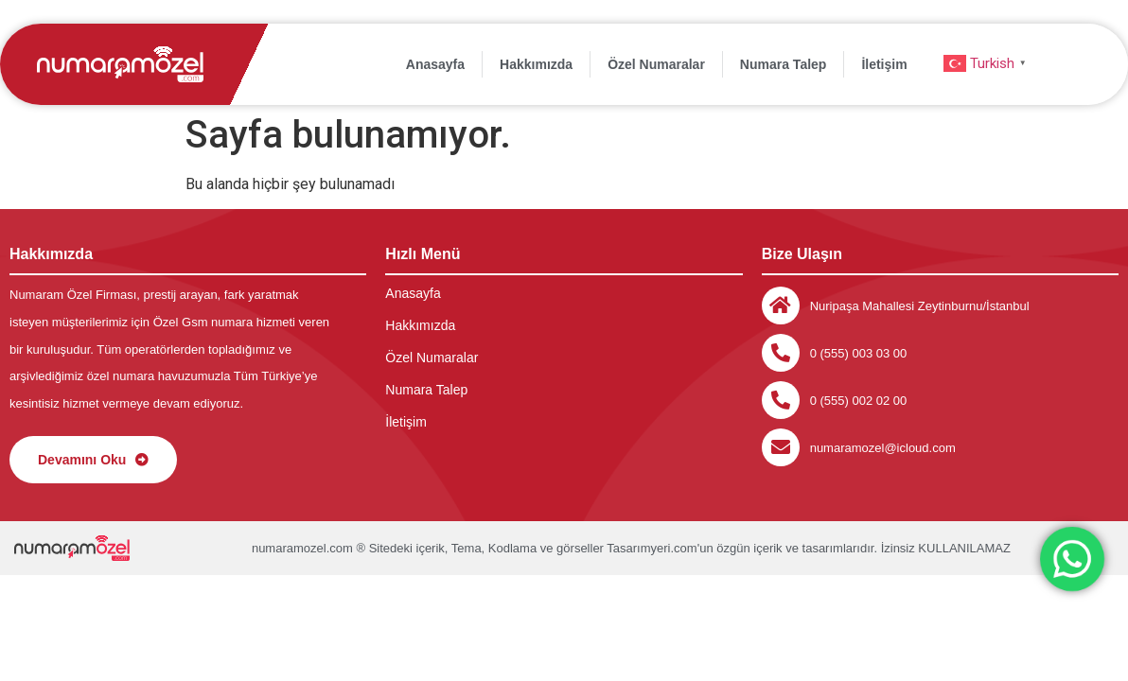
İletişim (884, 64)
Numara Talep (783, 64)
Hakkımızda (536, 64)
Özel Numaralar (656, 64)
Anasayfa (435, 64)
